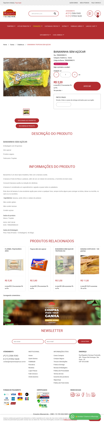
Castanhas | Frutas (51, 26)
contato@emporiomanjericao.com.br (14, 362)
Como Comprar (59, 355)
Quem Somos (74, 3)
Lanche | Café (90, 26)
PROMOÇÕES (37, 26)
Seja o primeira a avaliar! (62, 67)
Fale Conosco (96, 3)
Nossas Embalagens (60, 368)
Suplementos (44, 35)
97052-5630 (75, 16)
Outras (64, 26)
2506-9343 (74, 13)
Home (30, 355)
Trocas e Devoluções (60, 362)
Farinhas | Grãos (76, 26)
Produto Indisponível (14, 264)
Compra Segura (59, 358)
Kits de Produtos (23, 26)
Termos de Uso (58, 374)
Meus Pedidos (84, 3)
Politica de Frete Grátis (61, 383)
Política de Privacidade (61, 371)
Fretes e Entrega (59, 365)
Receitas (31, 368)
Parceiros (31, 365)
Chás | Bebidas (57, 35)
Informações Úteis (61, 352)
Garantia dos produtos (61, 377)
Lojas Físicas (32, 371)
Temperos (10, 26)
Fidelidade (31, 362)
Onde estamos (33, 377)
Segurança (57, 380)
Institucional (33, 352)
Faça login (18, 3)
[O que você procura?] (55, 13)
